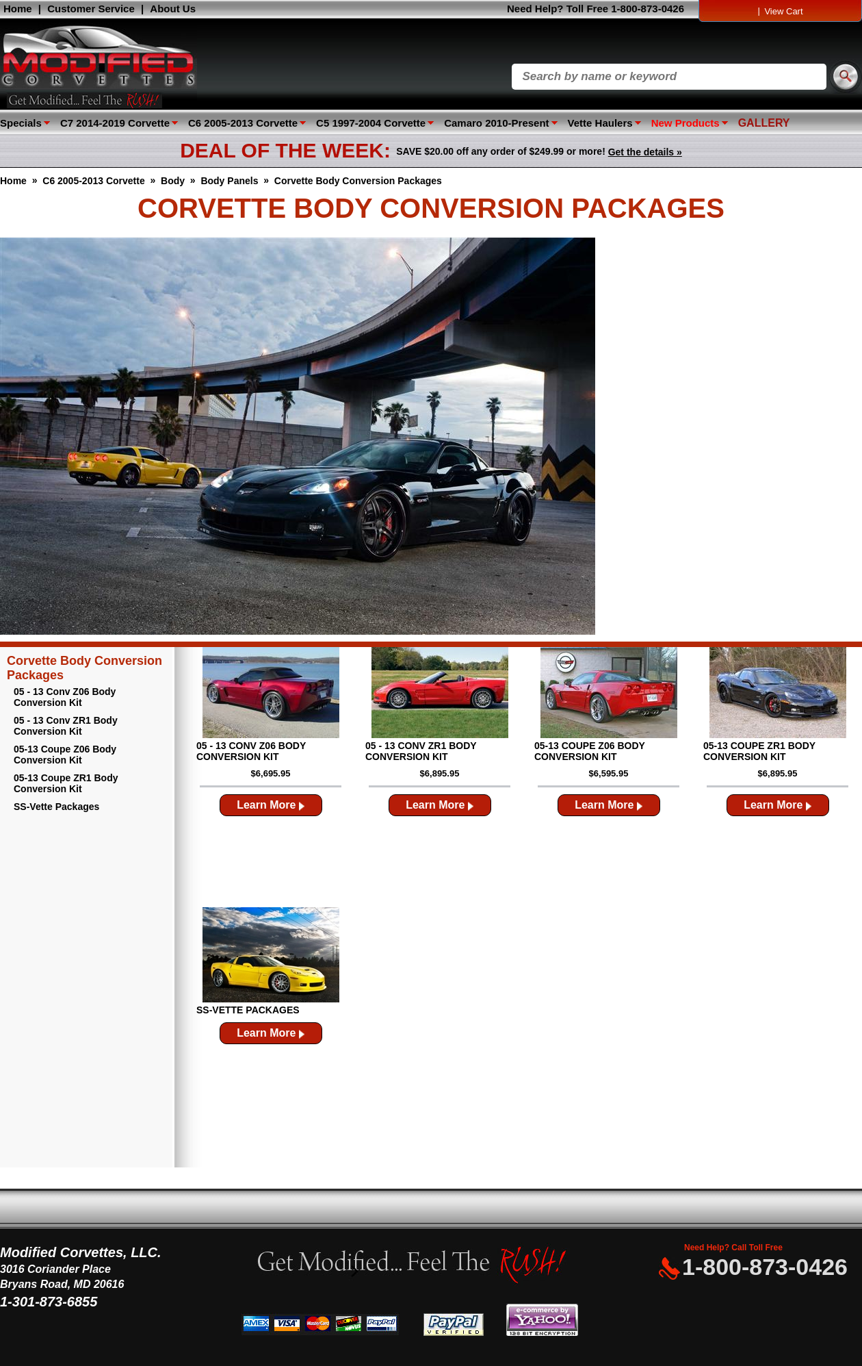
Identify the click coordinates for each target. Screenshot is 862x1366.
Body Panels (229, 180)
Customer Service (91, 8)
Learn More (270, 805)
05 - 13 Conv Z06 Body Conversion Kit (65, 697)
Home (17, 8)
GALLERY (764, 123)
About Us (173, 8)
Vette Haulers (600, 123)
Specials (21, 123)
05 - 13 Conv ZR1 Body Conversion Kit (66, 726)
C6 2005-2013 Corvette (243, 123)
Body (173, 180)
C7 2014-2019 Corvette (115, 123)
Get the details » (645, 152)
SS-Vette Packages (56, 806)
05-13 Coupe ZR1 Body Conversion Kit (66, 783)
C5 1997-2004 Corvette (371, 123)
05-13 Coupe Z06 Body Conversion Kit (65, 755)
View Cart (783, 11)
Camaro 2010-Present (496, 123)
